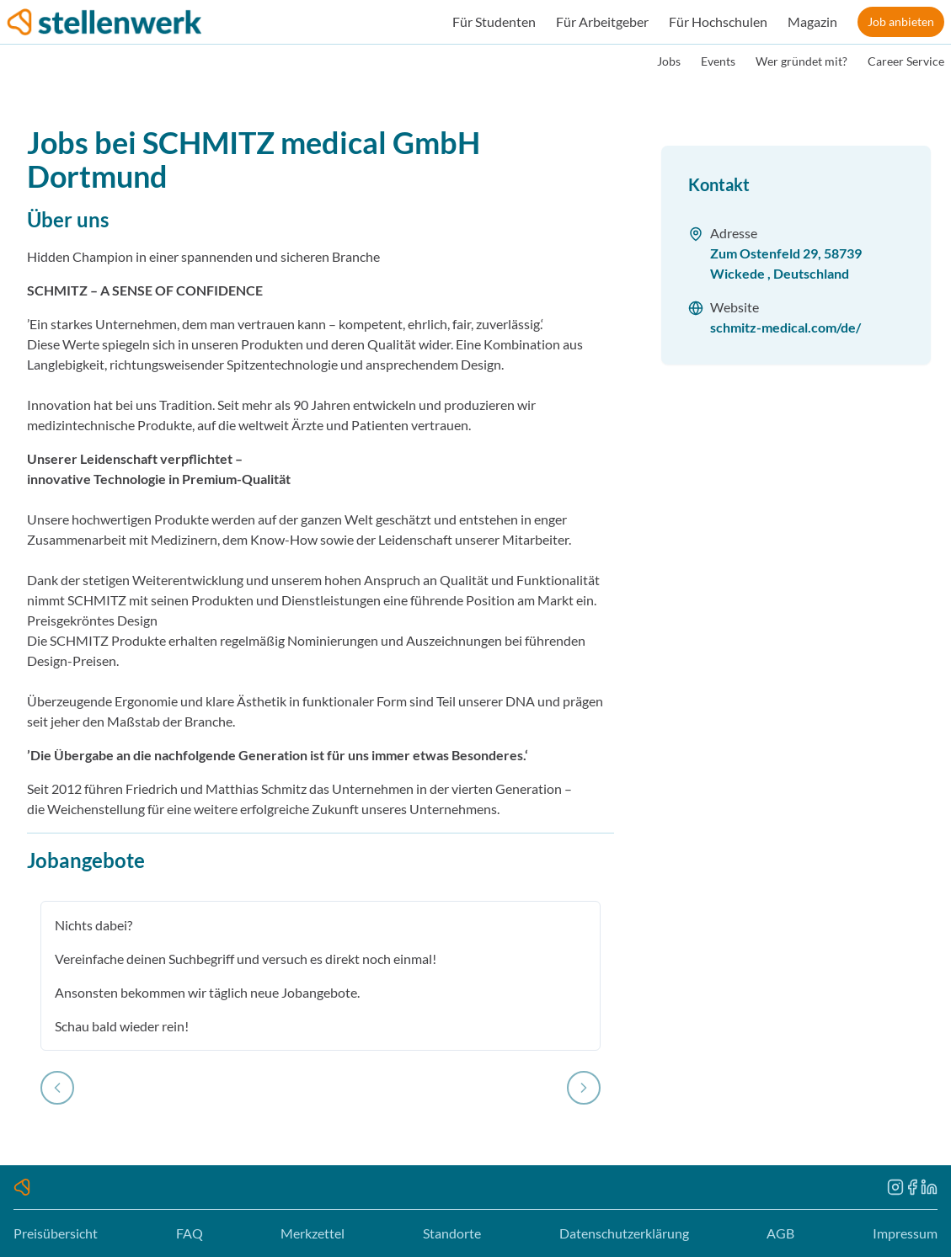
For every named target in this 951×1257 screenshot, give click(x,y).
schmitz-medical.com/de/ (785, 327)
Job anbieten (901, 21)
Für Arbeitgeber (602, 21)
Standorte (452, 1233)
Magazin (812, 21)
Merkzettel (312, 1233)
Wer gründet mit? (801, 61)
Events (718, 61)
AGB (780, 1233)
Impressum (905, 1233)
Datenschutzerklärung (624, 1233)
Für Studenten (494, 21)
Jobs (669, 61)
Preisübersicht (55, 1233)
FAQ (189, 1233)
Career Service (906, 61)
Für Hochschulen (718, 21)
